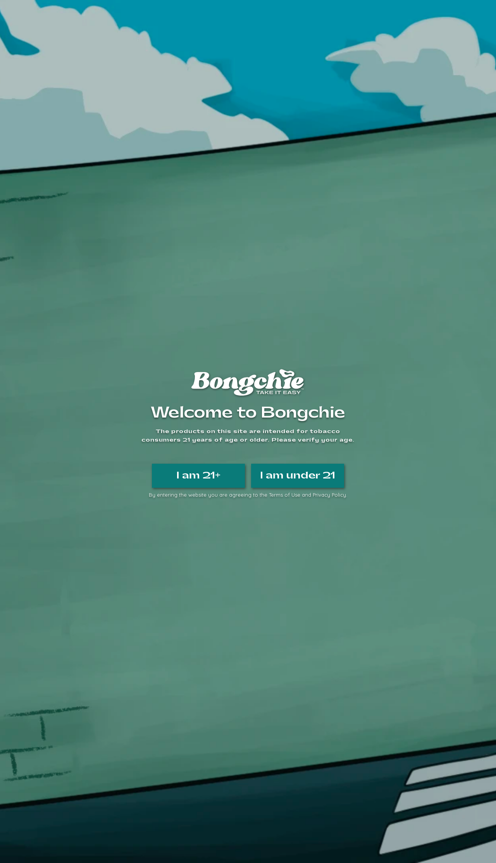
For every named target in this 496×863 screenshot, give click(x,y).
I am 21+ (198, 475)
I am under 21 (297, 475)
